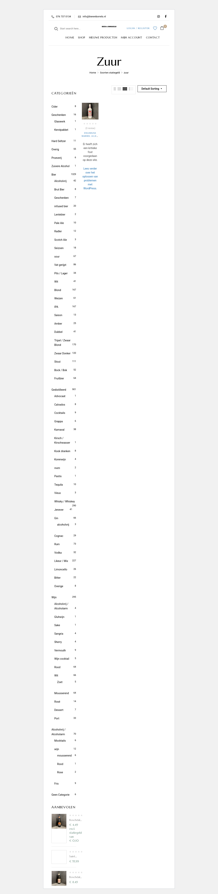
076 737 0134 (63, 16)
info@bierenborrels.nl (94, 16)
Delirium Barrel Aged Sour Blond (90, 135)
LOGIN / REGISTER (138, 28)
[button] (163, 28)
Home (92, 72)
